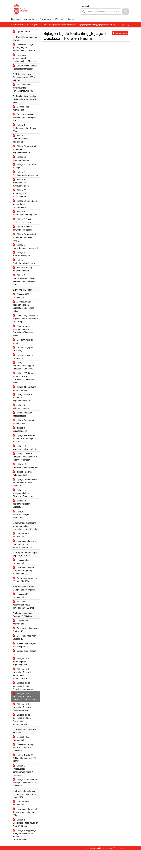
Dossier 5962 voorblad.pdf (21, 622)
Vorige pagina (120, 33)
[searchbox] (101, 11)
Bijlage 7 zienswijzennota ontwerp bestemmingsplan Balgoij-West (24, 280)
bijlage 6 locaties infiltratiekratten (22, 414)
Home (28, 25)
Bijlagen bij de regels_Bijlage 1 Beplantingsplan (21, 661)
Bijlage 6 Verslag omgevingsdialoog (22, 269)
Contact (71, 19)
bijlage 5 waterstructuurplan (21, 406)
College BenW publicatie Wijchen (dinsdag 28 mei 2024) (62, 25)
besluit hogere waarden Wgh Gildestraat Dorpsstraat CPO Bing (25, 318)
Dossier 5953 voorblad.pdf (21, 803)
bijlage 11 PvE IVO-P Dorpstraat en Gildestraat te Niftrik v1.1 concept (25, 457)
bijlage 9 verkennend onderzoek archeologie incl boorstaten (25, 438)
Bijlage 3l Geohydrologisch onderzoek (25, 246)
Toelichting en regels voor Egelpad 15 (24, 645)
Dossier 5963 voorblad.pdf (21, 595)
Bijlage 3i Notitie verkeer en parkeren (22, 220)
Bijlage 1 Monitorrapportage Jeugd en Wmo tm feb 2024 (25, 823)
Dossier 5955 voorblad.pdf (21, 108)
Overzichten (45, 19)
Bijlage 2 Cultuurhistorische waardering (21, 139)
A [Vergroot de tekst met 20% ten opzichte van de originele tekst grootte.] (123, 24)
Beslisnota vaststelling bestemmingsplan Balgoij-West (25, 117)
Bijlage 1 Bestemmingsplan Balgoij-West (24, 128)
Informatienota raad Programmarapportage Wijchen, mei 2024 (23, 570)
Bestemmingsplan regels (23, 341)
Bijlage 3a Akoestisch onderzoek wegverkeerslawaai (24, 149)
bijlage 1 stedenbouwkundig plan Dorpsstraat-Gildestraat (23, 366)
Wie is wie (59, 19)
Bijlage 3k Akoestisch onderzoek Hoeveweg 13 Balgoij (24, 237)
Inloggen (123, 848)
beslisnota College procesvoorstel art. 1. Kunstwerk (23, 747)
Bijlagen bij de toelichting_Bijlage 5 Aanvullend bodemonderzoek (22, 719)
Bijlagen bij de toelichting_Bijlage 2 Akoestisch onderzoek (23, 686)
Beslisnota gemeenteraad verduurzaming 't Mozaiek (24, 58)
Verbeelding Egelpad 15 (24, 652)
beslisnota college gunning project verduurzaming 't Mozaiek (24, 47)
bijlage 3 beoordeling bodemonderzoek (24, 388)
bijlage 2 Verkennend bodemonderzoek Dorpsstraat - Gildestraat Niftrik (24, 378)
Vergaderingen (30, 19)
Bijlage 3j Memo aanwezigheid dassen (23, 228)
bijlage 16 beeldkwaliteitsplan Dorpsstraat (21, 504)
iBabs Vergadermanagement (101, 848)
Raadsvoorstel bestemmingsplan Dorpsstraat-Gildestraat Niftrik (23, 330)
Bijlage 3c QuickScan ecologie (24, 166)
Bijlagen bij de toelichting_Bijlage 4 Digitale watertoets (22, 707)
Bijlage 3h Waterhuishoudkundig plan (25, 213)
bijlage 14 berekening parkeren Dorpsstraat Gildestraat (25, 482)
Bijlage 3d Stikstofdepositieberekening (25, 173)
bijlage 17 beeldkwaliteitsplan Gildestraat (21, 514)
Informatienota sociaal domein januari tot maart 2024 (25, 812)
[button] (125, 11)
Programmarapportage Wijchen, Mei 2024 (25, 579)
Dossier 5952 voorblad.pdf (21, 738)
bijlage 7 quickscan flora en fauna (23, 421)
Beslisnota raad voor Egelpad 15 (24, 637)
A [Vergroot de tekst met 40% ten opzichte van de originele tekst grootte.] (128, 24)
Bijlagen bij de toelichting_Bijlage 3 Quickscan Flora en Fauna (25, 696)
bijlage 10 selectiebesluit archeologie (25, 447)
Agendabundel (21, 32)
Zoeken (84, 6)
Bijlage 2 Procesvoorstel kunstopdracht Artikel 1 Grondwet (23, 770)
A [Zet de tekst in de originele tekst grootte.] (119, 25)
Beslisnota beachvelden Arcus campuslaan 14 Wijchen (23, 605)
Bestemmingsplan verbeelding (23, 356)
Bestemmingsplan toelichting (23, 349)
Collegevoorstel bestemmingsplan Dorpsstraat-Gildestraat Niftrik (23, 306)
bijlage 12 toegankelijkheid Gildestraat (25, 465)
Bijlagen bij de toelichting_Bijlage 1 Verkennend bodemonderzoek (22, 674)
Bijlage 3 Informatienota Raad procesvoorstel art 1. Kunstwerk (25, 782)
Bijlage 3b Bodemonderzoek (21, 158)
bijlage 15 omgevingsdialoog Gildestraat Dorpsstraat (23, 493)
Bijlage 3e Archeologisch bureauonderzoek (21, 183)
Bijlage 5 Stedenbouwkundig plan (24, 261)
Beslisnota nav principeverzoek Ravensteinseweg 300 (23, 88)
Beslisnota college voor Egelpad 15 (25, 629)
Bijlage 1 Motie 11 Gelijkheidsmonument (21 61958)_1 (24, 758)
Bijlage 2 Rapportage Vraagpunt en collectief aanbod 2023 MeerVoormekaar (24, 835)
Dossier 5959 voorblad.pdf (21, 535)
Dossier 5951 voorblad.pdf (21, 295)
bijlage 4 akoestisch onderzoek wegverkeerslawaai (24, 397)
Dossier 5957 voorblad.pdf (21, 561)
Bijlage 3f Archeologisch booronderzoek (19, 193)
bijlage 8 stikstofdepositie (20, 429)
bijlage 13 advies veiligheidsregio (22, 473)
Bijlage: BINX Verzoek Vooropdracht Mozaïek (25, 67)
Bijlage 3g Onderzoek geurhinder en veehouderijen (25, 204)
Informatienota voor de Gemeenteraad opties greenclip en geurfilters (25, 544)
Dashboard (16, 19)
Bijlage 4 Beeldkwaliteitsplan (21, 254)
